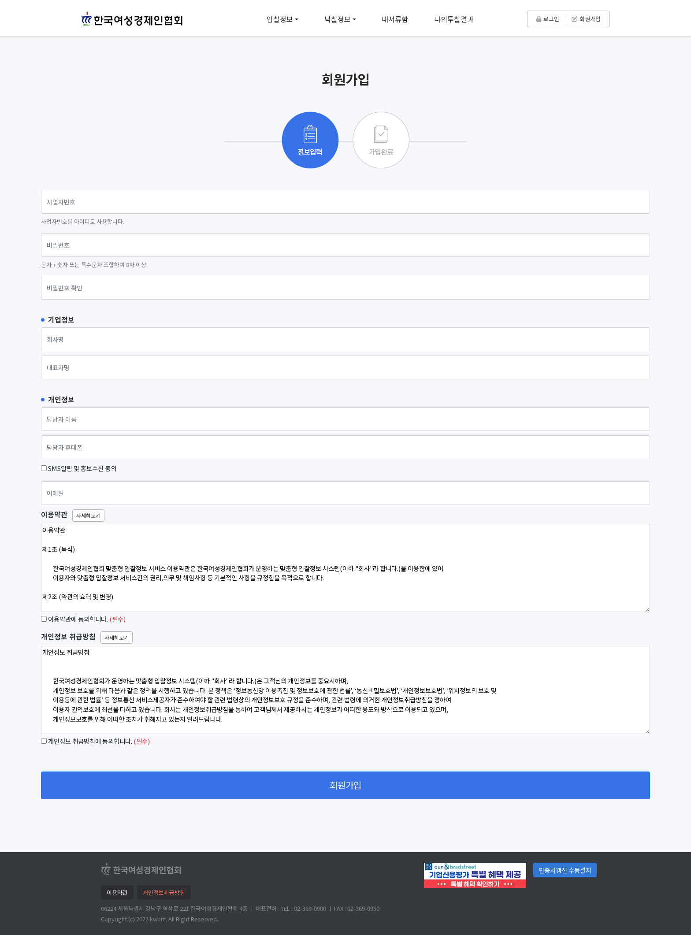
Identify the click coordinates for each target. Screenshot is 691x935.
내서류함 (395, 19)
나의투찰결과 (454, 19)
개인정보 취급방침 (68, 636)
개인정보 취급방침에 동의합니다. (90, 741)
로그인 (547, 19)
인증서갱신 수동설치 (565, 870)
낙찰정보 (337, 19)
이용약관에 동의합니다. (78, 618)
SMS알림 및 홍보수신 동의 (82, 468)
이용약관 (54, 514)
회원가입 (586, 19)
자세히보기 (88, 515)
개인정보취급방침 (164, 892)
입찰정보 (280, 19)
